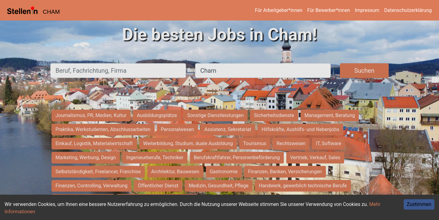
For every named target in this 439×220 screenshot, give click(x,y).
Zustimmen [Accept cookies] (419, 204)
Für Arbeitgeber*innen (278, 10)
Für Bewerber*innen (328, 10)
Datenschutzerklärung (408, 10)
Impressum (367, 10)
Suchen (364, 70)
